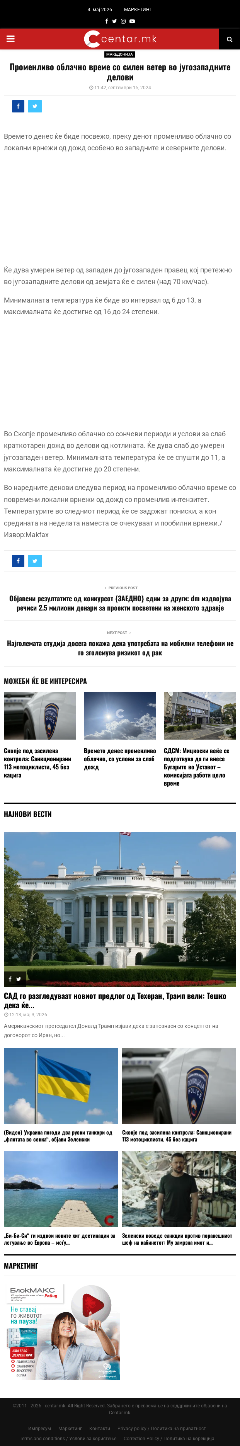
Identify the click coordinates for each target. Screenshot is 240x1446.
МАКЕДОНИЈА (119, 54)
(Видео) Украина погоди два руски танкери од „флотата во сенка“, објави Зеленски (58, 1135)
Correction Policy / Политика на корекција (169, 1438)
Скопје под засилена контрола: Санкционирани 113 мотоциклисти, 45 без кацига (37, 762)
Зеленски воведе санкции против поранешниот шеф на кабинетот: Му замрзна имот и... (177, 1238)
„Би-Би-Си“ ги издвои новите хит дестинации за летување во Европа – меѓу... (59, 1238)
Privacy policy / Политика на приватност (161, 1428)
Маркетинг (70, 1428)
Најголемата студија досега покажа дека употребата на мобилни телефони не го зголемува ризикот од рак (120, 647)
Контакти (99, 1428)
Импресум (39, 1428)
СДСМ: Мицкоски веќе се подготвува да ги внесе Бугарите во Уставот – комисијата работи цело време (197, 766)
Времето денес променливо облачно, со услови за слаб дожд (120, 758)
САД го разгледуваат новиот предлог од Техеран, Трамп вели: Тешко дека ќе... (115, 1000)
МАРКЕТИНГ (138, 9)
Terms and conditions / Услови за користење (68, 1438)
